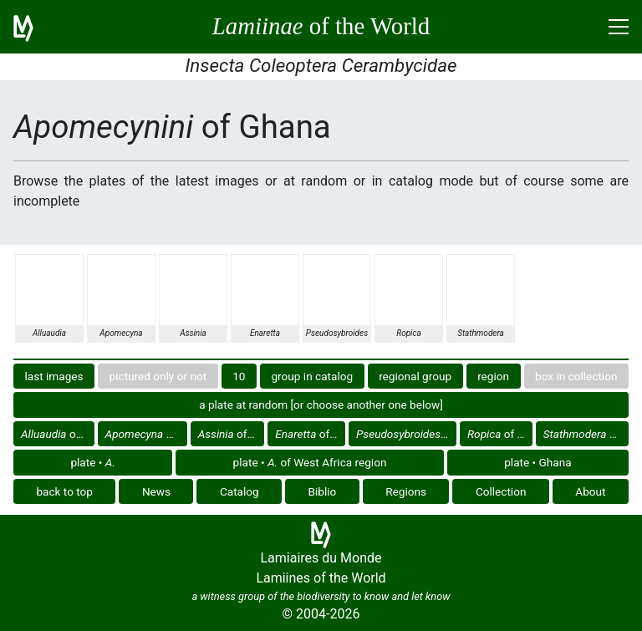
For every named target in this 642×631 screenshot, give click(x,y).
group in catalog (312, 376)
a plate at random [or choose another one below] (321, 404)
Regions (405, 491)
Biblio (322, 491)
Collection (501, 491)
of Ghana (57, 433)
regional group (415, 376)
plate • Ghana (537, 462)
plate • (92, 462)
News (156, 491)
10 (238, 376)
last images (54, 376)
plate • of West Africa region (310, 462)
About (590, 491)
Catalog (239, 491)
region (493, 376)
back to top (64, 491)
